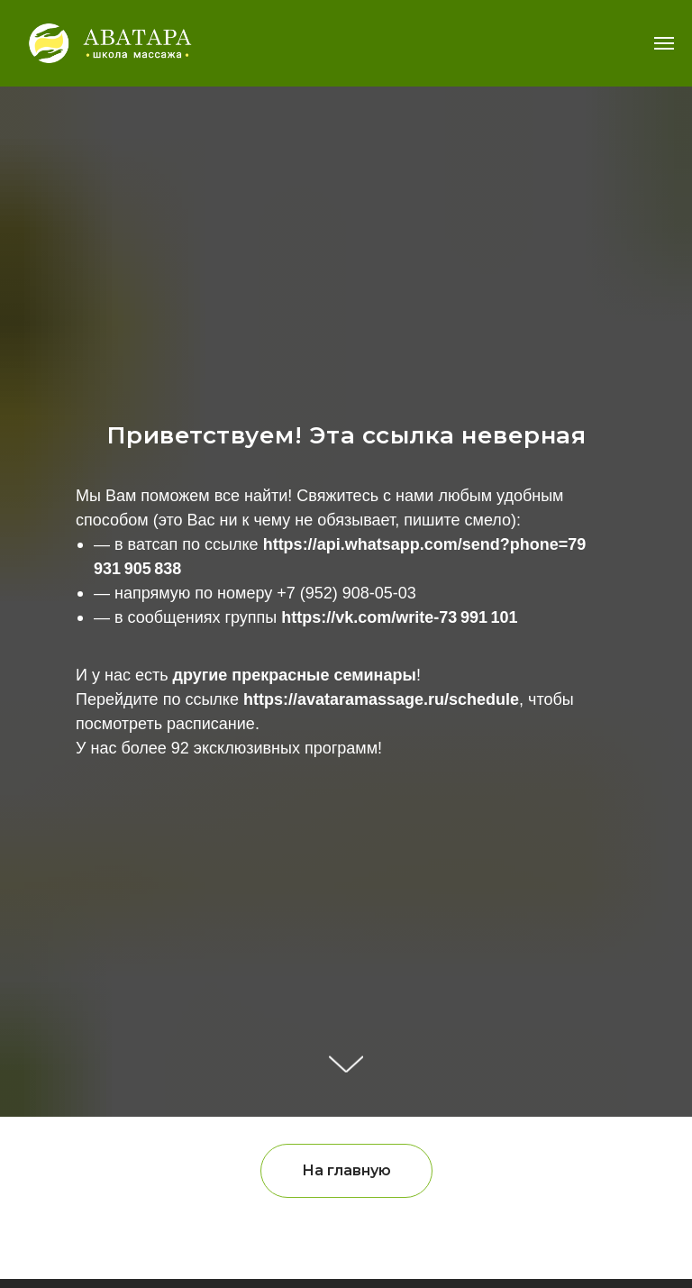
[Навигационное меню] (664, 43)
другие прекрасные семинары (294, 675)
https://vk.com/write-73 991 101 (399, 617)
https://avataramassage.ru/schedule (381, 699)
